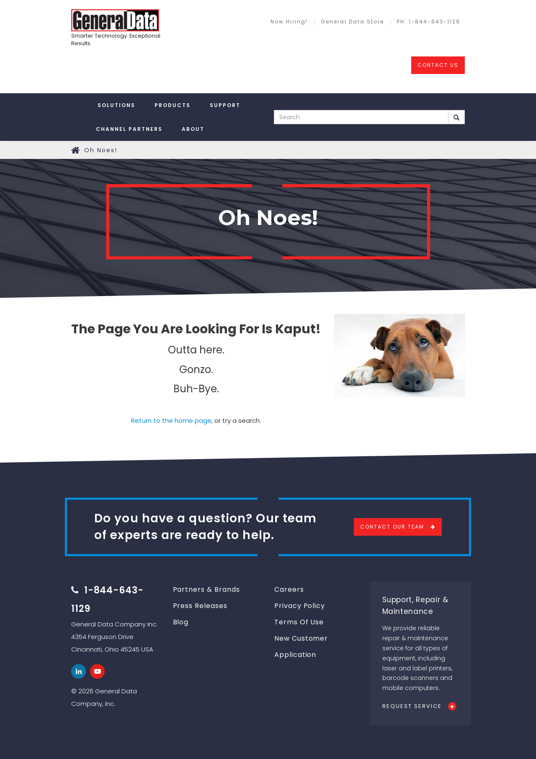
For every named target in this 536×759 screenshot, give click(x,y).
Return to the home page (171, 420)
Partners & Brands (206, 589)
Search (456, 117)
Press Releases (200, 606)
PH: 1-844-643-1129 (428, 21)
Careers (289, 589)
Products (173, 105)
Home (75, 150)
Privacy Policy (299, 606)
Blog (181, 622)
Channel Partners (129, 129)
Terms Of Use (299, 622)
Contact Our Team (392, 526)
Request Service (412, 706)
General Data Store (352, 21)
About (193, 129)
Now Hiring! (289, 21)
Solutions (116, 105)
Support (225, 105)
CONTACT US (438, 65)
